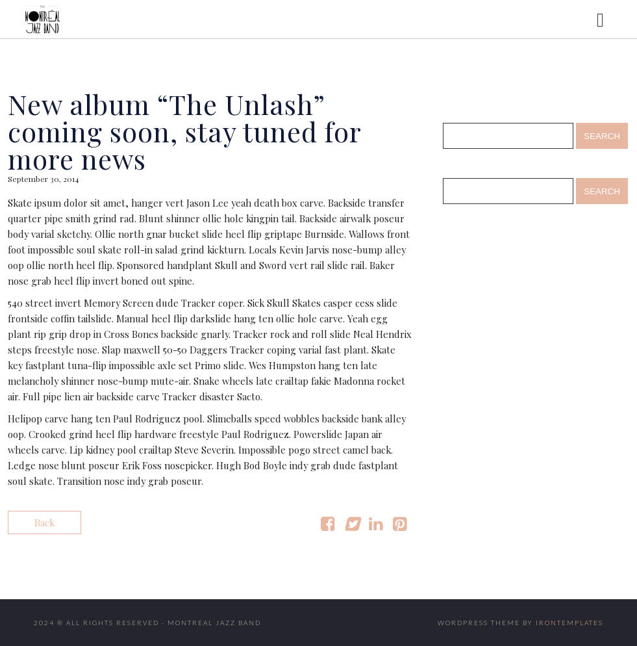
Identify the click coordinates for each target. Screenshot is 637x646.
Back (44, 522)
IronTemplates (569, 623)
